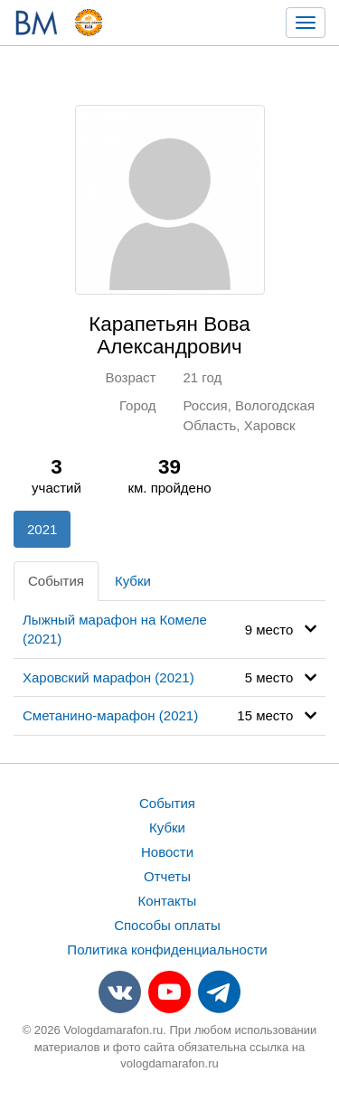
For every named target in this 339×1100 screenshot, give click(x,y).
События (56, 580)
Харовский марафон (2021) (108, 677)
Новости (167, 852)
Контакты (167, 900)
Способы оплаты (167, 925)
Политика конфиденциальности (167, 949)
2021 (42, 529)
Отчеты (167, 876)
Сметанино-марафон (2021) (110, 715)
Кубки (133, 580)
